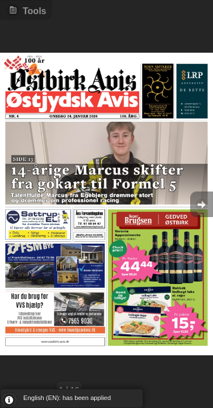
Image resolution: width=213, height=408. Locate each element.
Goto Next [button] (201, 204)
